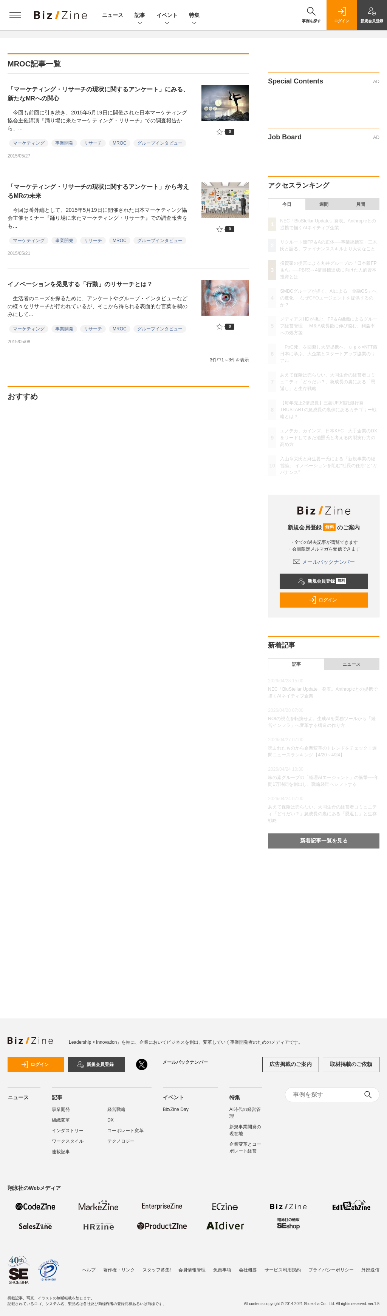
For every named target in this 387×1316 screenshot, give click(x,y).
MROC (120, 143)
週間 (323, 204)
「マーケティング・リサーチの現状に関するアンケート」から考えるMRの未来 (98, 191)
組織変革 (61, 1120)
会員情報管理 (192, 1266)
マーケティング (29, 143)
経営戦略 (116, 1109)
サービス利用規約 (283, 1266)
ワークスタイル (68, 1141)
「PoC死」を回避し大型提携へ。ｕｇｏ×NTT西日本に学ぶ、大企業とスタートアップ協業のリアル (329, 353)
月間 (360, 204)
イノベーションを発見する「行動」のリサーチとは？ (80, 284)
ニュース (112, 15)
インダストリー (68, 1130)
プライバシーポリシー (331, 1266)
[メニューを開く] (15, 15)
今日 (286, 204)
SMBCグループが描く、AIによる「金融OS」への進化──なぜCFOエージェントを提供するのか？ (328, 298)
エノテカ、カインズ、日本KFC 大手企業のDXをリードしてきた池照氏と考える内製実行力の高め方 (328, 437)
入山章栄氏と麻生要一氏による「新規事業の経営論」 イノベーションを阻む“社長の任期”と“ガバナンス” (328, 465)
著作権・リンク (119, 1266)
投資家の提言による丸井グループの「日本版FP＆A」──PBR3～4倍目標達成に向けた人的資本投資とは (328, 270)
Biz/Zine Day (176, 1109)
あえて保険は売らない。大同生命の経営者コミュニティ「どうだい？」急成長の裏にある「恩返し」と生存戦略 (327, 381)
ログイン (323, 600)
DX (110, 1120)
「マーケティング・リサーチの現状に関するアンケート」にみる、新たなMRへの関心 (98, 94)
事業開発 (64, 143)
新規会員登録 (322, 581)
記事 (140, 15)
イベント (167, 15)
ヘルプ (89, 1266)
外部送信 (370, 1266)
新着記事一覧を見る (324, 841)
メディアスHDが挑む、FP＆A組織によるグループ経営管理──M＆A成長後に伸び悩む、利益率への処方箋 (328, 325)
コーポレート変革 (125, 1130)
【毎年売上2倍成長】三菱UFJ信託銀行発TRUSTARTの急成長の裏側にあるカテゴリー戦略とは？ (328, 409)
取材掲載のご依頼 (351, 1064)
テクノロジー (121, 1141)
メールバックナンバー (324, 562)
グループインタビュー (160, 143)
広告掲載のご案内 (290, 1064)
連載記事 (61, 1151)
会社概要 (248, 1266)
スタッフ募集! (156, 1266)
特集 (194, 15)
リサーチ (93, 143)
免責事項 (222, 1266)
